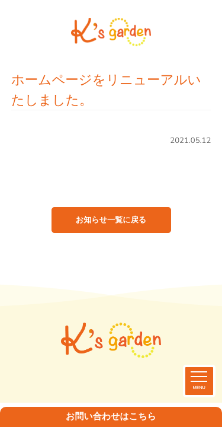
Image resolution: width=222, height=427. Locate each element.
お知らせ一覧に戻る (111, 220)
